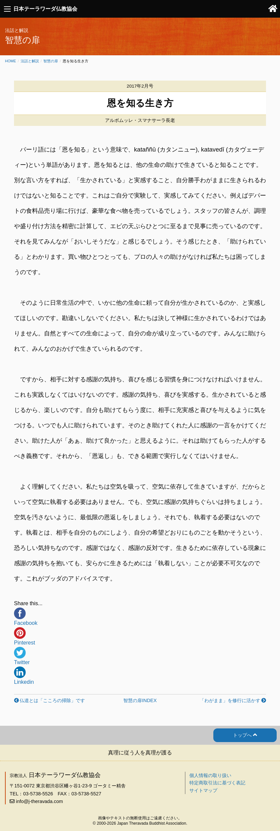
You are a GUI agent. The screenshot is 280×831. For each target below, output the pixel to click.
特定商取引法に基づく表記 (217, 782)
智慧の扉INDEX (140, 700)
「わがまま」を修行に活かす (230, 700)
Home (10, 61)
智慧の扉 (50, 61)
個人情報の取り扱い (210, 775)
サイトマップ (203, 790)
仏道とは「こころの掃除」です (52, 700)
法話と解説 (30, 61)
